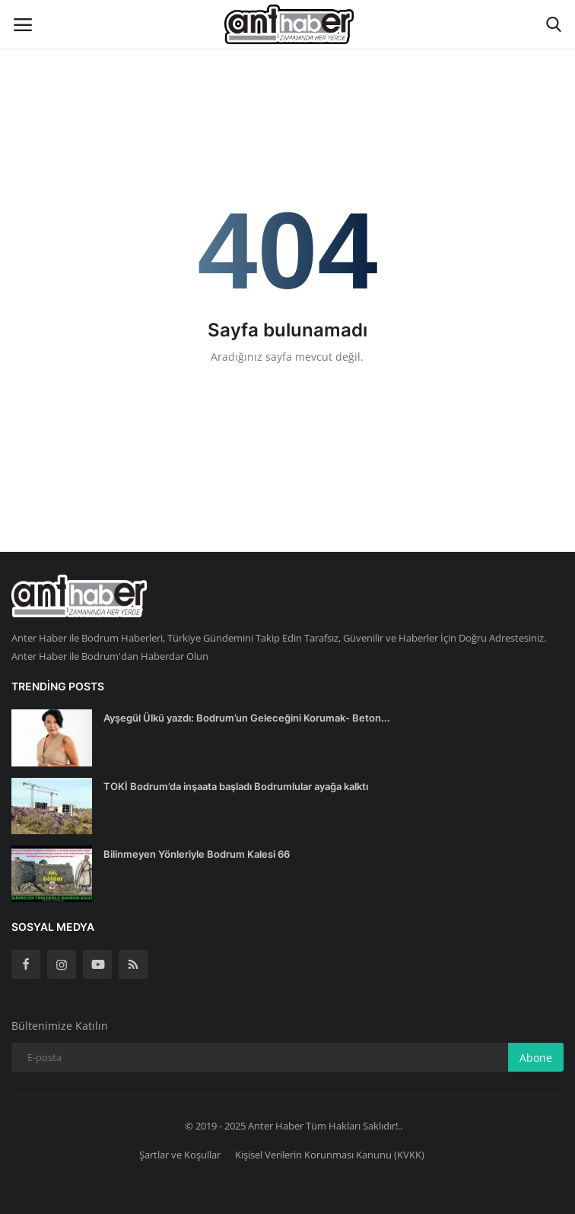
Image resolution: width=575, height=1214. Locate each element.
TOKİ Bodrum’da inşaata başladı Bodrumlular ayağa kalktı (235, 786)
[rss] (133, 964)
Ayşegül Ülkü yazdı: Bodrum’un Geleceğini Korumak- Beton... (246, 718)
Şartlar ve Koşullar (180, 1154)
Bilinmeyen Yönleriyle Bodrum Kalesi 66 (196, 854)
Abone (535, 1057)
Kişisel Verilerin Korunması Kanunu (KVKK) (329, 1154)
